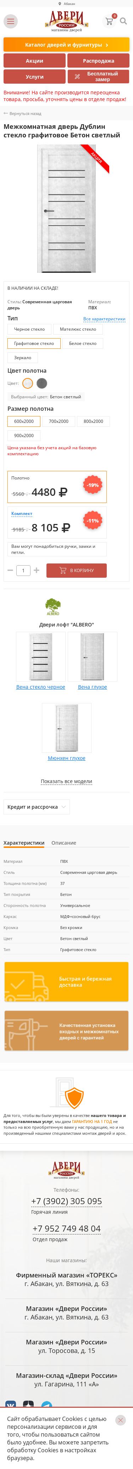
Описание (63, 842)
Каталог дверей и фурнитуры (66, 45)
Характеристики (24, 842)
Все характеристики (104, 319)
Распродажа (98, 60)
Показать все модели (66, 781)
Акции (34, 60)
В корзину (76, 570)
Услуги (35, 76)
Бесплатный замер (96, 76)
